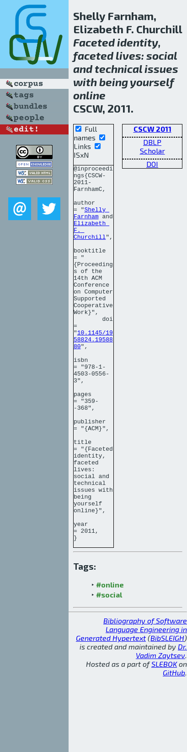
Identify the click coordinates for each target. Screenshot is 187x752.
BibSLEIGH (167, 713)
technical (118, 68)
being (113, 81)
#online (110, 659)
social (161, 55)
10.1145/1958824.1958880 (93, 374)
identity (137, 42)
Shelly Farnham (91, 223)
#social (109, 669)
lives (128, 55)
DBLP (152, 142)
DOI (152, 164)
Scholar (152, 150)
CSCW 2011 (152, 128)
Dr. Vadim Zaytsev (161, 726)
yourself (152, 81)
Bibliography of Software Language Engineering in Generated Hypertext (131, 704)
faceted (93, 55)
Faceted (94, 42)
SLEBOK (164, 739)
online (89, 95)
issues (161, 68)
